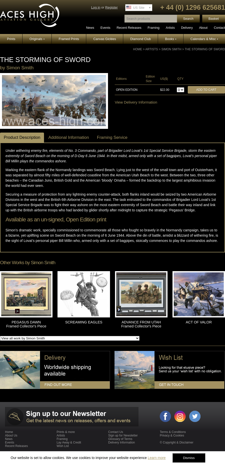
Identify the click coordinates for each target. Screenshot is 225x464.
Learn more (157, 458)
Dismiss (189, 458)
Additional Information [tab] (68, 137)
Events (105, 28)
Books (170, 39)
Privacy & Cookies (172, 435)
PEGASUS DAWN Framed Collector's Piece (26, 324)
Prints (11, 39)
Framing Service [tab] (112, 137)
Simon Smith (171, 49)
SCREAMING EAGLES (83, 322)
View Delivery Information (136, 102)
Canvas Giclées (104, 39)
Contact (219, 28)
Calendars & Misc (204, 39)
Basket (213, 19)
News (90, 28)
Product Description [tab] (22, 137)
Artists (170, 28)
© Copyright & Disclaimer (176, 442)
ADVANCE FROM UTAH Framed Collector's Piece (141, 324)
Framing (154, 28)
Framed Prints (69, 39)
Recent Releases (128, 28)
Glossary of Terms (120, 439)
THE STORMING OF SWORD (205, 49)
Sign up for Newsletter (123, 435)
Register (111, 7)
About (203, 28)
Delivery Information (121, 442)
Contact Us (115, 432)
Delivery (187, 28)
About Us (11, 435)
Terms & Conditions (173, 432)
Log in (95, 7)
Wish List (62, 446)
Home (137, 49)
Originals (37, 39)
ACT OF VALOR (199, 322)
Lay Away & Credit (68, 442)
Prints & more (65, 432)
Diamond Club (140, 39)
